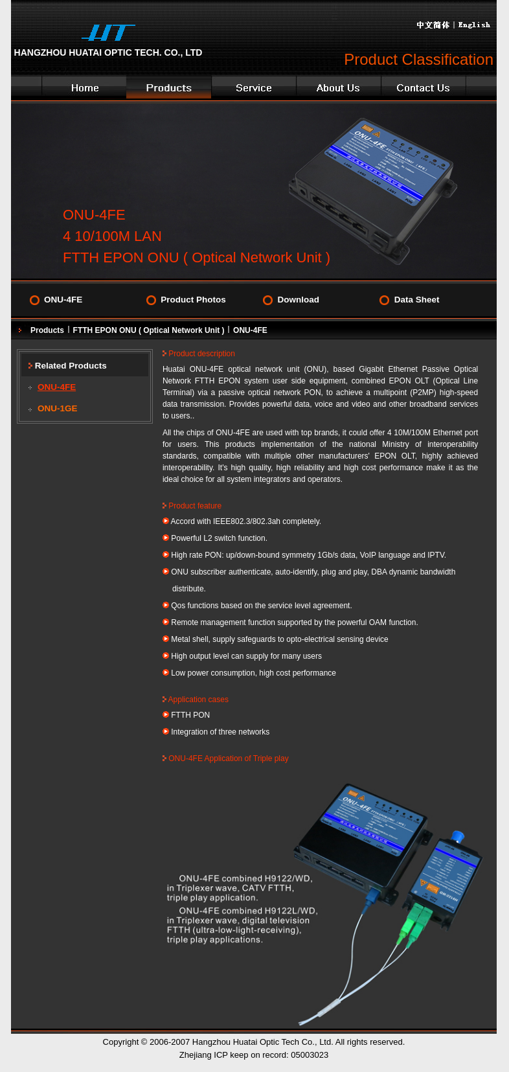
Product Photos (193, 299)
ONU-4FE (63, 299)
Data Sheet (417, 299)
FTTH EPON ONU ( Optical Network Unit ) (149, 330)
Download (298, 299)
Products (47, 330)
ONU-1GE (58, 408)
